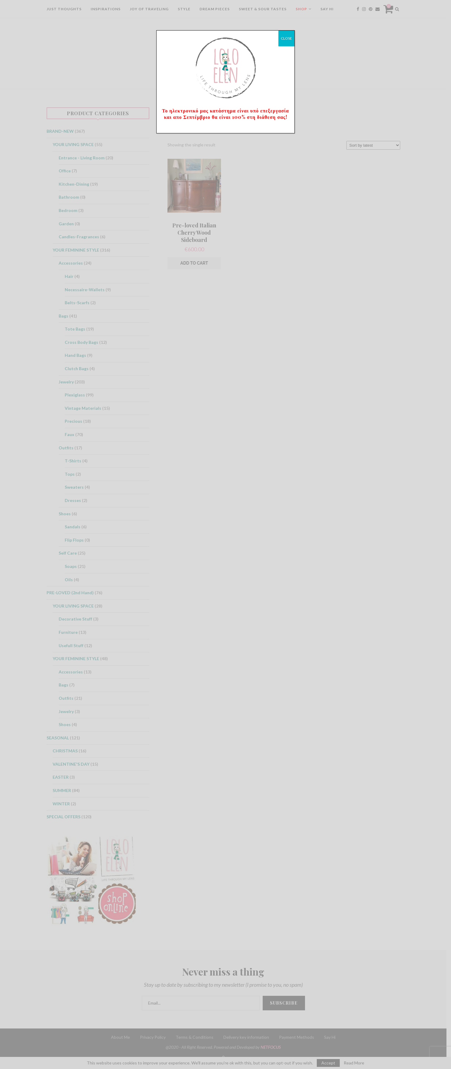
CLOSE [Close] (286, 38)
